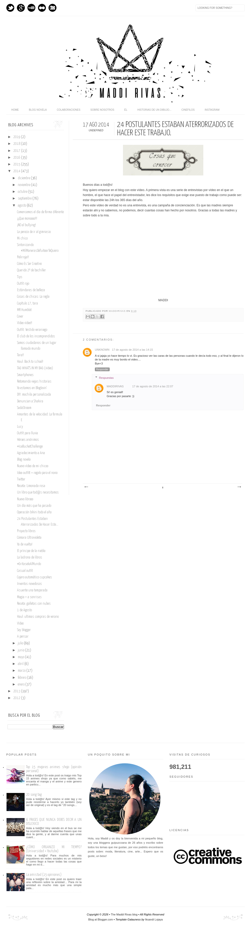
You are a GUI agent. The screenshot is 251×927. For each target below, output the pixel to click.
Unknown (102, 349)
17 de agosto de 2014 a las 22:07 (152, 386)
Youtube (31, 8)
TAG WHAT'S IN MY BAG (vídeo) (35, 368)
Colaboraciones (68, 109)
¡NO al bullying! (26, 225)
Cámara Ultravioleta (29, 537)
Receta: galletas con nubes (34, 603)
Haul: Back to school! (30, 361)
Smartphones (25, 375)
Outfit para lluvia (27, 433)
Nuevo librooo (25, 499)
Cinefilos (188, 109)
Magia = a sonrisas (29, 597)
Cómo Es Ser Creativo (29, 264)
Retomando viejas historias (34, 381)
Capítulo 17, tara (27, 303)
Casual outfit (25, 571)
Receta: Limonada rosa (31, 486)
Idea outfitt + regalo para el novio (37, 473)
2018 (17, 144)
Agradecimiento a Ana (31, 453)
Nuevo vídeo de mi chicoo (32, 466)
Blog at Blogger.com (100, 919)
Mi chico (22, 238)
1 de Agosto (24, 610)
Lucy (20, 426)
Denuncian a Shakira (30, 401)
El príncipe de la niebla (31, 551)
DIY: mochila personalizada (34, 394)
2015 (17, 164)
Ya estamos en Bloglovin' (32, 388)
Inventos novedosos (29, 584)
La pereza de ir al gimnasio (34, 232)
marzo (22, 670)
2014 (17, 171)
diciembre (24, 178)
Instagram (52, 8)
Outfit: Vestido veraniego (32, 330)
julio (21, 643)
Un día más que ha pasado (34, 506)
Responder (102, 369)
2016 (17, 157)
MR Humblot (24, 310)
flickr (42, 8)
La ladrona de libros (29, 557)
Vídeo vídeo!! (24, 323)
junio (21, 650)
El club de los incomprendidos (36, 336)
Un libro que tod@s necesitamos (38, 492)
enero (21, 684)
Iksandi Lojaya (154, 919)
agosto (22, 205)
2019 (17, 137)
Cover (20, 316)
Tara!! (20, 355)
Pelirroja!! (23, 257)
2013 (17, 691)
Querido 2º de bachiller (31, 270)
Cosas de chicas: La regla (33, 296)
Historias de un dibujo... (154, 109)
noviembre (24, 185)
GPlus (21, 8)
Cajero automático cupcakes (34, 577)
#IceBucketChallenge (30, 446)
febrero (22, 677)
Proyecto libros (26, 531)
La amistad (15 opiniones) (43, 875)
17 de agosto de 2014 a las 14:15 (132, 349)
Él (125, 109)
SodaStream (24, 408)
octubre (23, 192)
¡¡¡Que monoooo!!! (27, 218)
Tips (19, 277)
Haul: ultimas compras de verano (38, 617)
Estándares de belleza (31, 290)
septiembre (25, 198)
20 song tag (34, 794)
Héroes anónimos (28, 440)
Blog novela (38, 109)
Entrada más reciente (86, 487)
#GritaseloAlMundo (29, 564)
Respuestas (106, 377)
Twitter (10, 8)
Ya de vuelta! (24, 544)
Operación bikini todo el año (34, 512)
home (15, 109)
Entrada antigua (239, 487)
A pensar (23, 636)
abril (21, 664)
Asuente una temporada (32, 590)
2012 (17, 698)
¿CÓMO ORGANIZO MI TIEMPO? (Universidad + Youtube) (54, 849)
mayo (21, 657)
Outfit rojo (23, 283)
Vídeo (20, 623)
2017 (17, 151)
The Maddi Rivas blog (124, 914)
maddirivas (118, 311)
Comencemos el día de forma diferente (40, 212)
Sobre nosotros (102, 109)
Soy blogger (24, 630)
